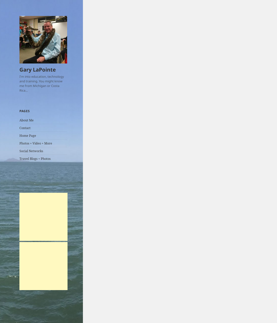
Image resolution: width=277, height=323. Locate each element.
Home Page (27, 136)
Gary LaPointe (37, 69)
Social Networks (31, 151)
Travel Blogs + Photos (35, 159)
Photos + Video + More (35, 143)
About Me (26, 120)
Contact (25, 128)
